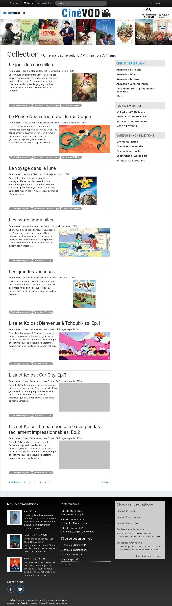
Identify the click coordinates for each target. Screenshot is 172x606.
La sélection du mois (130, 111)
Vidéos (28, 3)
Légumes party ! (69, 559)
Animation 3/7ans (127, 74)
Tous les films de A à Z (131, 116)
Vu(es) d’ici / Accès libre (130, 160)
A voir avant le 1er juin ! (73, 514)
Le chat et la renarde (72, 554)
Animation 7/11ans (71, 105)
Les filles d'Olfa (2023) (35, 535)
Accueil (14, 3)
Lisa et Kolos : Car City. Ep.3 (38, 375)
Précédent (14, 482)
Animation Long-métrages (46, 105)
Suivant (105, 482)
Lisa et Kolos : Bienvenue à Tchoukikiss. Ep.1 (55, 323)
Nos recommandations (131, 121)
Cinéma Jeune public (20, 105)
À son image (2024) (34, 558)
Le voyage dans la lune (32, 168)
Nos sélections (126, 126)
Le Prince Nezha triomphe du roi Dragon (50, 116)
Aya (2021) (30, 511)
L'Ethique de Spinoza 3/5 (74, 550)
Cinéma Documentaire (129, 146)
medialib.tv (23, 603)
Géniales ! (66, 564)
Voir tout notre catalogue (149, 556)
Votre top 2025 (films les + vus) (77, 531)
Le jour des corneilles (31, 65)
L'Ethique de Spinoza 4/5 (74, 545)
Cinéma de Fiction (127, 141)
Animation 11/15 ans (128, 69)
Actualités (44, 3)
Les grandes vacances (32, 271)
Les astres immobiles (31, 220)
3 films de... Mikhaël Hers (74, 523)
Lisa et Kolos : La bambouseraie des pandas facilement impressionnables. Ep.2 (54, 429)
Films (119, 96)
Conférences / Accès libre (132, 155)
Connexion (156, 3)
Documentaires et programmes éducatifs (135, 90)
